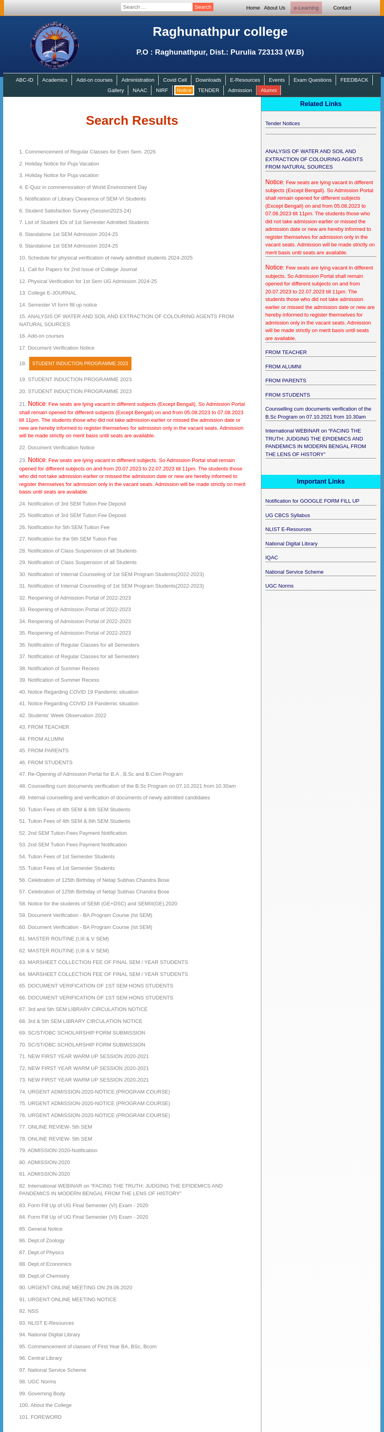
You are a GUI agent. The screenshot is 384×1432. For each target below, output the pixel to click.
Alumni (269, 90)
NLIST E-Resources (46, 1323)
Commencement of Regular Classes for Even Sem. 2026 (87, 152)
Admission (240, 90)
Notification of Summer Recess (59, 668)
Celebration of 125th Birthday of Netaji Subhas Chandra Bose (94, 880)
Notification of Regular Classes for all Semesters (79, 645)
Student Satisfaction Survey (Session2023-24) (75, 211)
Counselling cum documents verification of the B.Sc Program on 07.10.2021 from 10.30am (127, 786)
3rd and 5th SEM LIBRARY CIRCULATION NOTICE (83, 1009)
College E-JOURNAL (47, 293)
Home (253, 8)
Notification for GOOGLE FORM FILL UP (312, 501)
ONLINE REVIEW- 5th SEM (55, 1127)
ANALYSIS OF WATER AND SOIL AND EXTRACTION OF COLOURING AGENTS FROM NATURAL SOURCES (314, 159)
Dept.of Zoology (41, 1240)
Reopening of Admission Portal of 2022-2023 (75, 598)
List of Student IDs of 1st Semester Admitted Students (84, 222)
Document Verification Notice (57, 348)
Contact (342, 8)
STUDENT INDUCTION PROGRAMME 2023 (75, 379)
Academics (55, 80)
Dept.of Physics (41, 1252)
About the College (45, 1405)
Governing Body (42, 1394)
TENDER (208, 90)
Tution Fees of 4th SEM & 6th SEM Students (74, 809)
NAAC (140, 90)
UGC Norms (37, 1382)
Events (277, 80)
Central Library (40, 1358)
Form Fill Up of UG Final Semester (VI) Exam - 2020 (83, 1205)
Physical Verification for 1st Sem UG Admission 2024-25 (88, 281)
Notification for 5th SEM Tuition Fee (64, 527)
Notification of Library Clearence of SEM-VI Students (82, 199)
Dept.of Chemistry (44, 1276)
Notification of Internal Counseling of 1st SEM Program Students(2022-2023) (111, 574)
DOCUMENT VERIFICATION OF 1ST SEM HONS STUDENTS (96, 986)
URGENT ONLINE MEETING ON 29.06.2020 (75, 1287)
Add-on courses (94, 80)
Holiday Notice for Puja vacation (59, 175)
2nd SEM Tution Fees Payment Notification (73, 833)
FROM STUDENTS (46, 762)
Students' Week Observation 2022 (62, 715)
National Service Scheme (52, 1370)
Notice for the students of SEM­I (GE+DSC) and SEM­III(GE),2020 (98, 904)
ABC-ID (24, 80)
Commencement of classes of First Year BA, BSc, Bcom (88, 1346)
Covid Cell (175, 80)
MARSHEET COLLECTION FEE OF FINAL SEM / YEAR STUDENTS (103, 962)
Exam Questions (313, 80)
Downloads (208, 80)
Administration (137, 80)
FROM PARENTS (44, 750)
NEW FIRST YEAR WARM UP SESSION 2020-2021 (84, 1056)
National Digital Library (49, 1335)
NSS (28, 1311)
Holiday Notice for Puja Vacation (59, 164)
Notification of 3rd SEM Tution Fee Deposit (72, 504)
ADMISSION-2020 (44, 1162)
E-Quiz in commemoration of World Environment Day (83, 187)
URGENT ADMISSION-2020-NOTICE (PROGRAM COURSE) (94, 1092)
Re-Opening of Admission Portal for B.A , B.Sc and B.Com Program (101, 774)
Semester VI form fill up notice (58, 305)
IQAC (271, 558)
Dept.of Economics (45, 1264)
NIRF (162, 90)
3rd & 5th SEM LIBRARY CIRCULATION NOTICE (81, 1021)
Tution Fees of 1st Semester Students (67, 857)
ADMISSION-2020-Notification (58, 1150)
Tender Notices (282, 123)
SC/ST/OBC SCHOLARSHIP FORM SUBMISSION (82, 1033)
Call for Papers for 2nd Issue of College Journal (78, 269)
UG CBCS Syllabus (287, 515)
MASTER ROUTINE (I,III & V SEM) (64, 939)
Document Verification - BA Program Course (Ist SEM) (85, 915)
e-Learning (306, 8)
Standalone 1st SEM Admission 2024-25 (68, 234)
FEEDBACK (354, 80)
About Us (274, 8)
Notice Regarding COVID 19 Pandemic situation (78, 692)
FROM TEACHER (44, 727)
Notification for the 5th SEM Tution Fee (68, 539)
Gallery (115, 90)
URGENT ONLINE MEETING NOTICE (68, 1299)
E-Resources (245, 80)
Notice (184, 90)
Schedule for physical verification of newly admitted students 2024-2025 (106, 258)
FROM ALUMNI (41, 739)
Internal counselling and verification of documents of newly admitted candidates (114, 798)
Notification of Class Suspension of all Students (78, 551)
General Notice (40, 1229)
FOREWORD (40, 1417)
